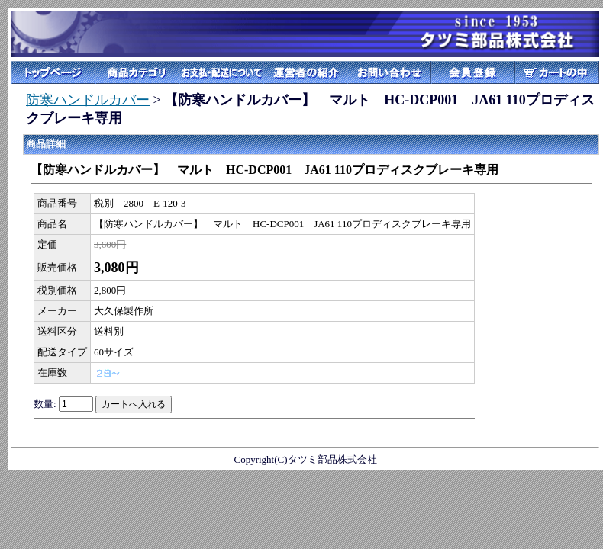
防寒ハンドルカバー (88, 100)
